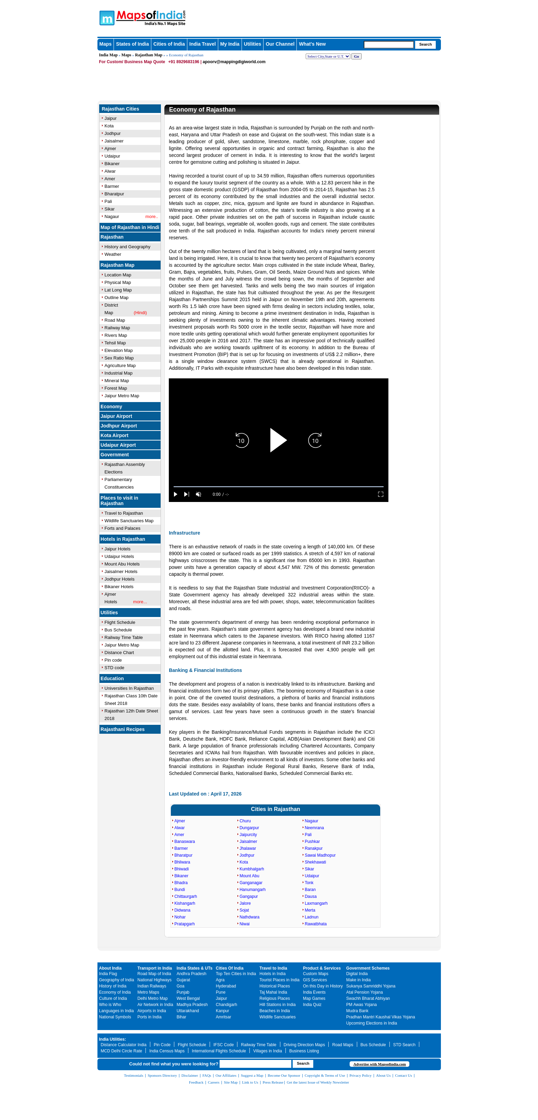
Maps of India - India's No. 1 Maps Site (106, 17)
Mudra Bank (357, 1010)
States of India (132, 44)
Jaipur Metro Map (122, 395)
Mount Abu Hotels (122, 564)
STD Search (404, 1044)
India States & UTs (194, 968)
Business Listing (304, 1051)
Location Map (118, 274)
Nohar (180, 917)
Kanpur (222, 1010)
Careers (214, 1082)
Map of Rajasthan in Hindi (130, 227)
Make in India (358, 980)
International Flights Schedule (219, 1051)
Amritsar (223, 1017)
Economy (111, 406)
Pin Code (162, 1044)
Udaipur (112, 156)
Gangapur (248, 896)
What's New (312, 44)
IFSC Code (223, 1044)
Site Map (230, 1082)
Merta (310, 910)
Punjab (183, 992)
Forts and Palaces (123, 528)
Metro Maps (148, 992)
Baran (310, 889)
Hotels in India (272, 973)
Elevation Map (119, 350)
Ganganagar (250, 882)
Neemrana (314, 827)
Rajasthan (112, 237)
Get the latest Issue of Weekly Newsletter (318, 1082)
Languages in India (116, 1010)
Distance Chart (119, 652)
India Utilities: (112, 1039)
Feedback (196, 1082)
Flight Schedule (120, 622)
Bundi (179, 889)
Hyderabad (226, 986)
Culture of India (113, 998)
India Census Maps (167, 1051)
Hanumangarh (252, 889)
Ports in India (150, 1017)
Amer (110, 178)
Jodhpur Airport (119, 425)
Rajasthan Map (149, 55)
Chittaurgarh (185, 896)
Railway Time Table (124, 637)
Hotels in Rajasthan (123, 539)
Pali (108, 201)
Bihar (181, 1017)
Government (115, 454)
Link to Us (250, 1082)
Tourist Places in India (279, 980)
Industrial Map (119, 373)
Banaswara (184, 841)
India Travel (202, 44)
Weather (113, 254)
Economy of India (115, 992)
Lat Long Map (118, 290)
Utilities (252, 44)
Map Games (314, 998)
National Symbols (115, 1017)
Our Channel (280, 44)
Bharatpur (114, 193)
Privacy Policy (361, 1075)
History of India (113, 986)
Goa (181, 986)
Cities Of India (230, 968)
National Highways (155, 980)
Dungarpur (249, 827)
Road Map (115, 320)
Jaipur (111, 118)
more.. (151, 216)
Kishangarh (184, 903)
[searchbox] (389, 44)
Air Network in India (155, 1004)
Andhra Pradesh (192, 973)
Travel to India (273, 968)
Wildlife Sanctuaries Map (129, 520)
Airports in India (152, 1010)
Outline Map (117, 297)
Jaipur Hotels (118, 548)
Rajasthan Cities (120, 109)
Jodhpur (113, 133)
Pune (220, 992)
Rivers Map (116, 335)
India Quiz (312, 1004)
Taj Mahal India (273, 992)
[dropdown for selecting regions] (328, 56)
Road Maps (342, 1044)
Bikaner (112, 163)
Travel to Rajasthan (124, 513)
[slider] (279, 486)
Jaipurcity (248, 834)
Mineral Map (117, 380)
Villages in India (267, 1051)
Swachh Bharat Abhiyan (368, 998)
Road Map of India (154, 973)
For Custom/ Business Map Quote (132, 61)
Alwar (110, 171)
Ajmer (110, 148)
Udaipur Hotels (119, 556)
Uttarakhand (188, 1010)
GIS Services (315, 980)
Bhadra (181, 882)
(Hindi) (140, 312)
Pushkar (312, 841)
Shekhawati (315, 862)
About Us (383, 1075)
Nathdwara (249, 917)
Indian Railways (152, 986)
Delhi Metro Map (153, 998)
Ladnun (311, 917)
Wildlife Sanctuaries (277, 1017)
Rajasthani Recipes (122, 729)
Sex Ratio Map (119, 358)
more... (140, 601)
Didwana (182, 910)
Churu (245, 821)
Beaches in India (274, 1010)
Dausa (311, 896)
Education (112, 678)
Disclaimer (190, 1075)
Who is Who (110, 1004)
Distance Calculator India (124, 1044)
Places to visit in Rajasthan (119, 500)
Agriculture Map (120, 365)
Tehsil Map (115, 342)
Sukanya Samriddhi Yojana (370, 986)
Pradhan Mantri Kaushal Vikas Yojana (380, 1017)
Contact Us (403, 1075)
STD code (115, 667)
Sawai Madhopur (320, 855)
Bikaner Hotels (119, 586)
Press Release (273, 1082)
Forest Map (116, 388)
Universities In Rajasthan (129, 688)
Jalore (245, 903)
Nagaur (112, 216)
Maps (106, 44)
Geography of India (116, 980)
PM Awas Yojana (361, 1004)
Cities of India (169, 44)
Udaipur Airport (118, 445)
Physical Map (118, 282)
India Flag (108, 973)
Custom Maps (315, 973)
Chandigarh (226, 1004)
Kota (109, 125)
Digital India (357, 973)
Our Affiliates (225, 1075)
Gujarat (183, 980)
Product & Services (322, 968)
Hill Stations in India (277, 1004)
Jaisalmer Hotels (121, 571)
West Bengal (188, 998)
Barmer (112, 186)
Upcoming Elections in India (371, 1023)
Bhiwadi (181, 869)
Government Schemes (368, 968)
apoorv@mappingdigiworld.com (234, 61)
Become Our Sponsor (284, 1075)
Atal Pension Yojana (364, 992)
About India (110, 968)
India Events (314, 992)
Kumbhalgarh (251, 869)
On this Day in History (323, 986)
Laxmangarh (316, 903)
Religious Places (274, 998)
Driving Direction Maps (304, 1044)
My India (229, 44)
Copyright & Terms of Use (325, 1075)
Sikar (110, 209)
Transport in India (155, 968)
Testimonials (133, 1075)
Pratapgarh (184, 924)
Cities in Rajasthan (275, 809)
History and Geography (128, 246)
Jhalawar (247, 848)
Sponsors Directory (162, 1075)
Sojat (244, 910)
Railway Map (117, 327)
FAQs (206, 1075)
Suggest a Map (252, 1075)
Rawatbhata (316, 924)
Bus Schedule (118, 629)
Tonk (309, 882)
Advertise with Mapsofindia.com (379, 1064)
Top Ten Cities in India (236, 973)
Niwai (244, 924)
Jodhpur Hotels (119, 579)
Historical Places (274, 986)
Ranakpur (314, 848)
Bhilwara (182, 862)
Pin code (113, 660)
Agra (220, 980)
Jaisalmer (114, 141)
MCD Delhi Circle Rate (121, 1051)
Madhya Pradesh (192, 1004)
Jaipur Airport (116, 416)
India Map (108, 55)
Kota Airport (114, 435)
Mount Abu (249, 875)
